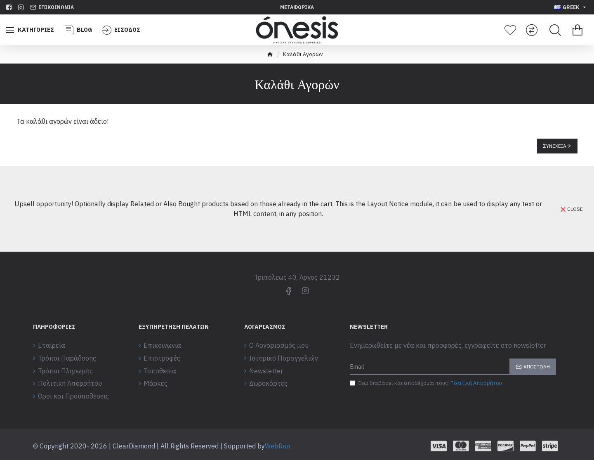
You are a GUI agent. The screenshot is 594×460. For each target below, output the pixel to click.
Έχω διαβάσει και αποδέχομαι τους (426, 383)
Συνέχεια (554, 146)
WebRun (277, 443)
